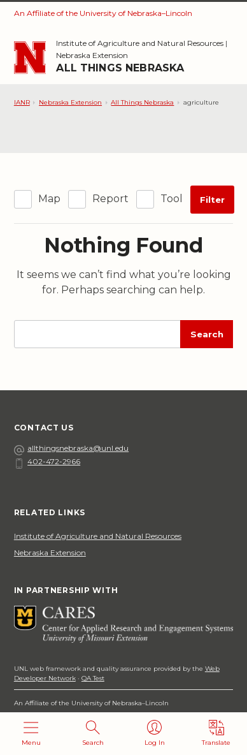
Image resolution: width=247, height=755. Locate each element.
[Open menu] (31, 733)
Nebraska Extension (92, 55)
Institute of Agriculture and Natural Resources (139, 43)
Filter (212, 199)
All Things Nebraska (120, 68)
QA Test (92, 678)
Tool (171, 199)
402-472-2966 (47, 462)
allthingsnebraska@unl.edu (71, 448)
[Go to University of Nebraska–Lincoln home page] (30, 57)
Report (110, 199)
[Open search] (92, 733)
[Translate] (216, 733)
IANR (22, 102)
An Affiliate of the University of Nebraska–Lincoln (103, 13)
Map (49, 199)
